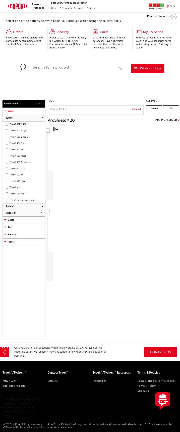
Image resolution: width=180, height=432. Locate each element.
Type (10, 227)
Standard (12, 235)
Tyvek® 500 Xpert (16, 156)
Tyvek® (9, 118)
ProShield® (11, 213)
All (171, 109)
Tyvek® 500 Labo (15, 168)
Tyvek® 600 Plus (15, 181)
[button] (61, 8)
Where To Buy (150, 68)
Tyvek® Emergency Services (20, 200)
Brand (10, 111)
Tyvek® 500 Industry (17, 137)
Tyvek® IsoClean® (16, 193)
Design (11, 220)
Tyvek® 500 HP (14, 149)
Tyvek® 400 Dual (15, 143)
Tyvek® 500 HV (14, 174)
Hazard (11, 242)
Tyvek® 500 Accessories (19, 162)
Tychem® (10, 206)
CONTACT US (160, 352)
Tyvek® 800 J (13, 187)
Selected (154, 109)
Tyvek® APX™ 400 (16, 124)
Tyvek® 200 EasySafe (17, 130)
